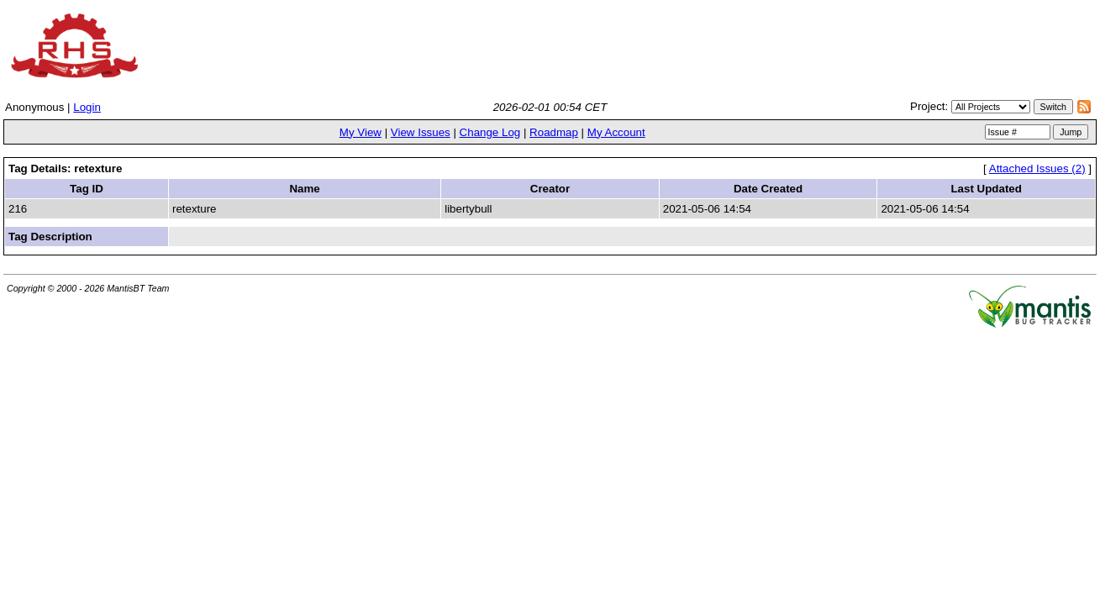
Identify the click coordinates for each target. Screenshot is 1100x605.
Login (87, 107)
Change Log (490, 132)
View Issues (420, 132)
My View (360, 132)
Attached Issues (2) (1037, 168)
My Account (616, 132)
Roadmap (553, 132)
